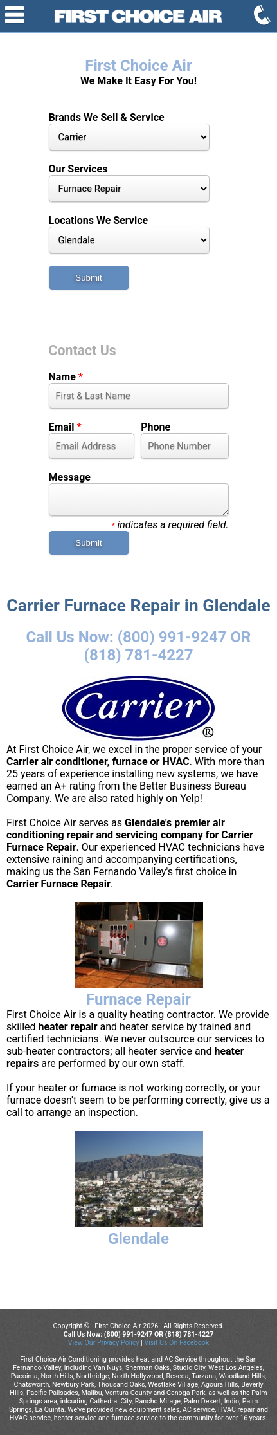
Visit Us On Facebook (176, 1342)
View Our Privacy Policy (103, 1342)
